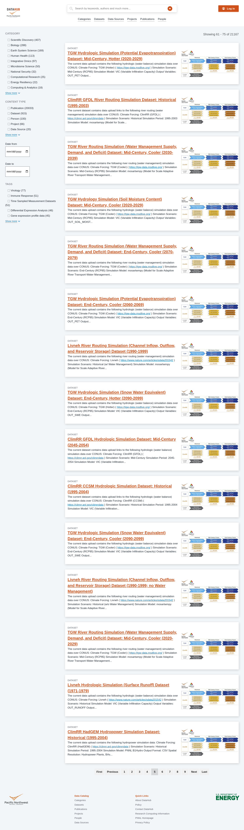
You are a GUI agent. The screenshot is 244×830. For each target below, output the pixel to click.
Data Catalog (82, 795)
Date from (11, 143)
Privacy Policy (142, 822)
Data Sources (116, 19)
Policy (138, 804)
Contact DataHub (144, 809)
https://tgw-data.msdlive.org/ (133, 67)
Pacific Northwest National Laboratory (16, 799)
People (162, 19)
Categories (84, 19)
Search (170, 8)
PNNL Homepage (144, 818)
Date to (9, 163)
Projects (132, 19)
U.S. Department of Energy (227, 799)
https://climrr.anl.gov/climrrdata (86, 118)
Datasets (99, 19)
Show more (11, 93)
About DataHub (143, 800)
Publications (147, 19)
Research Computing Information (152, 813)
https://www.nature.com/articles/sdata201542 (147, 360)
